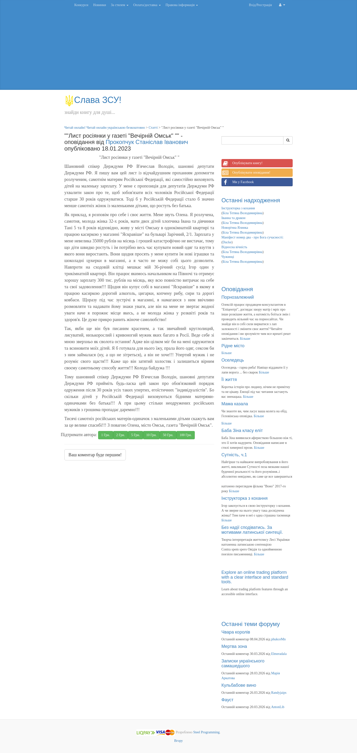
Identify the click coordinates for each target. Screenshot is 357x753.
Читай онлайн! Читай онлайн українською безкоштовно (104, 127)
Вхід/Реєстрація (260, 5)
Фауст (227, 699)
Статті (153, 127)
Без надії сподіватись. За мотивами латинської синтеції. (252, 530)
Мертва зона (234, 646)
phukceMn (278, 639)
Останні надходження (250, 200)
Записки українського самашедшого (242, 663)
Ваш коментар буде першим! (95, 454)
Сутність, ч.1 (234, 454)
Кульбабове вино (238, 685)
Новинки (99, 5)
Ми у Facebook (238, 182)
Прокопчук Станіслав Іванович (147, 142)
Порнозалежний (237, 297)
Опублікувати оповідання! (246, 173)
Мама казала (234, 403)
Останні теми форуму (250, 624)
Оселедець (232, 360)
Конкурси (81, 5)
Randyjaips (278, 692)
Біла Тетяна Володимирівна (242, 213)
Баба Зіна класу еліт (242, 430)
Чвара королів (235, 632)
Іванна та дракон (233, 218)
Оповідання (237, 289)
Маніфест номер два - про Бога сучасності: (252, 237)
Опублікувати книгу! (242, 163)
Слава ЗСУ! (92, 100)
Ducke (226, 242)
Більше (245, 338)
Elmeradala (279, 654)
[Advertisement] (178, 51)
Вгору (178, 741)
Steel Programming (206, 732)
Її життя (229, 379)
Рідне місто (233, 345)
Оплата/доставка (147, 5)
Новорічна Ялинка (234, 227)
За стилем (119, 5)
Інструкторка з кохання (238, 208)
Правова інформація (182, 5)
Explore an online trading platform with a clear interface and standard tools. (254, 577)
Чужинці (227, 257)
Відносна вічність (234, 247)
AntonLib (277, 707)
